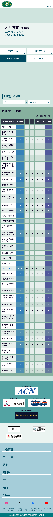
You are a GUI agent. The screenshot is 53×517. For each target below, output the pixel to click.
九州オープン (7, 268)
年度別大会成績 (13, 58)
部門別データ (40, 51)
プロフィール (13, 51)
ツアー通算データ (40, 58)
